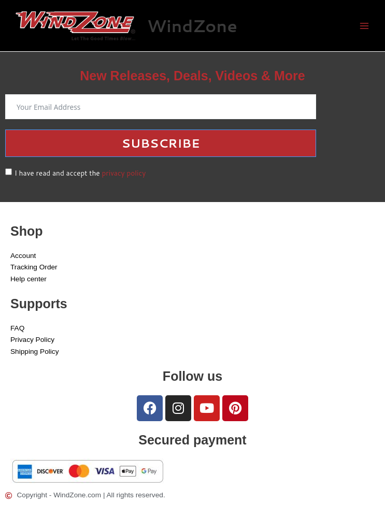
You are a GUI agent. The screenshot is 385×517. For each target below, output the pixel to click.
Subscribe (161, 143)
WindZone (192, 25)
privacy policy (124, 173)
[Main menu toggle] (364, 26)
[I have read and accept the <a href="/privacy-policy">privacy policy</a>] (8, 171)
